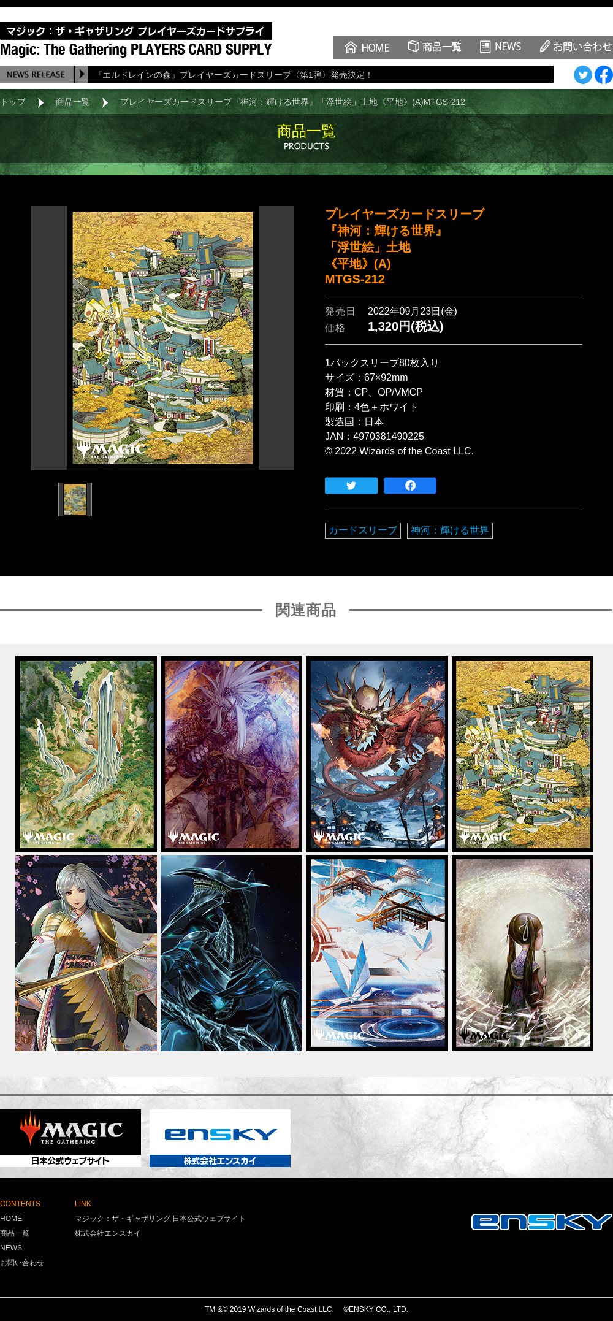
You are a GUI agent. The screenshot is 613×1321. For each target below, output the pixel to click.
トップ (13, 102)
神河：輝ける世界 (450, 530)
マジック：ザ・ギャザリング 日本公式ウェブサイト (160, 1218)
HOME (11, 1218)
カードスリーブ (363, 530)
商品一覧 (73, 102)
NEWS (11, 1248)
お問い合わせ (22, 1262)
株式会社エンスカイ (108, 1233)
